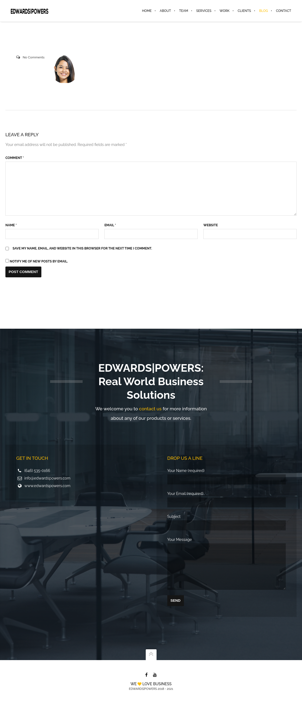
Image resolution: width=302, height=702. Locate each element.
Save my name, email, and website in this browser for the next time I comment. (82, 248)
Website (210, 225)
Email (110, 225)
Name (11, 225)
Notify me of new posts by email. (39, 261)
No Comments (34, 57)
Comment (14, 158)
